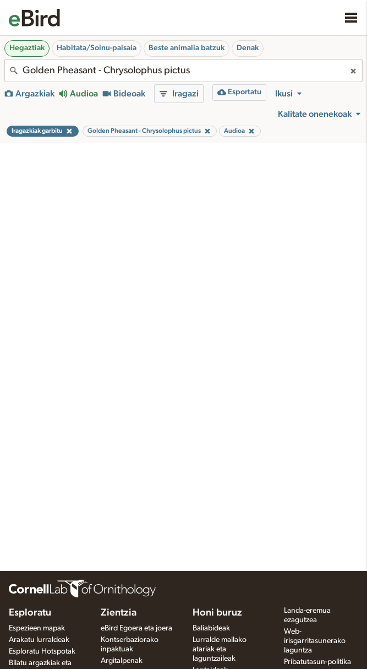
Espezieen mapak (37, 628)
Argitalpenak (122, 661)
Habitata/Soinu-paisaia (96, 48)
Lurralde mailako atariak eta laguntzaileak (220, 649)
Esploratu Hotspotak (42, 651)
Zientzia (118, 613)
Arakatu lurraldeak (39, 640)
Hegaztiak (27, 48)
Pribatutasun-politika (317, 662)
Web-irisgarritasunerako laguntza (315, 641)
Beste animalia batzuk (186, 48)
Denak (248, 48)
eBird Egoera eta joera (136, 628)
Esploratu (30, 613)
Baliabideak (211, 628)
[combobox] (183, 71)
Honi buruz (217, 613)
